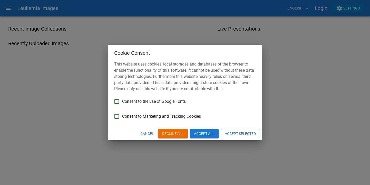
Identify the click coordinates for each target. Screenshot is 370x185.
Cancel (147, 133)
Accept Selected (240, 133)
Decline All (173, 133)
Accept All (204, 133)
